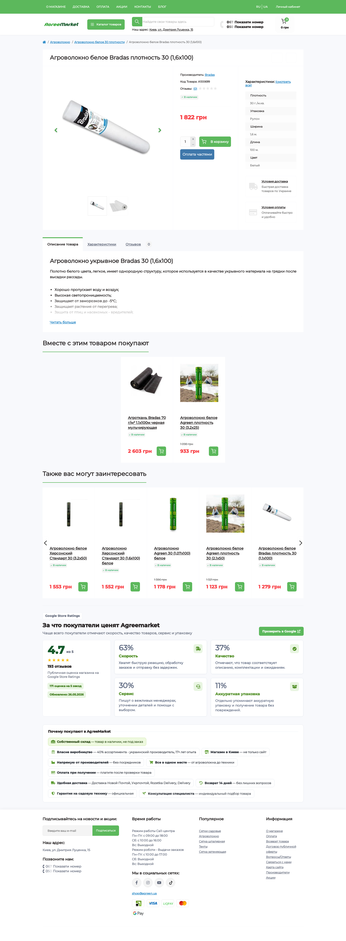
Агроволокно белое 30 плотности (99, 42)
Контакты (142, 6)
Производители (278, 872)
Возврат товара (277, 841)
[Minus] (193, 144)
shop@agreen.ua (144, 893)
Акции (121, 6)
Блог (162, 6)
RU (258, 6)
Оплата (102, 6)
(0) (195, 88)
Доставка (81, 6)
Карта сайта (274, 867)
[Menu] (106, 24)
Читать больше (63, 322)
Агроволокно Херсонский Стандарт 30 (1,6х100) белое (121, 555)
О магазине (56, 6)
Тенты (203, 846)
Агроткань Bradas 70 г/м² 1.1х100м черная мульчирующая (147, 422)
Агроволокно (60, 42)
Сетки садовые (210, 831)
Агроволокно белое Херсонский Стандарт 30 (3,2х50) (68, 553)
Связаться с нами (278, 862)
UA (265, 6)
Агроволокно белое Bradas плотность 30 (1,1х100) (277, 553)
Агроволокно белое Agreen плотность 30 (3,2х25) (198, 422)
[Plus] (193, 139)
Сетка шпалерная (212, 841)
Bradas (210, 74)
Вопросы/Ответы (278, 857)
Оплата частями (197, 154)
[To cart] (161, 451)
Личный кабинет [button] (288, 6)
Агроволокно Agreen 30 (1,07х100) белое (172, 553)
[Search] (137, 21)
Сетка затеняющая (212, 851)
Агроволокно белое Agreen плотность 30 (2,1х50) (224, 553)
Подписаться (105, 830)
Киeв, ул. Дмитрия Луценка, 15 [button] (171, 29)
